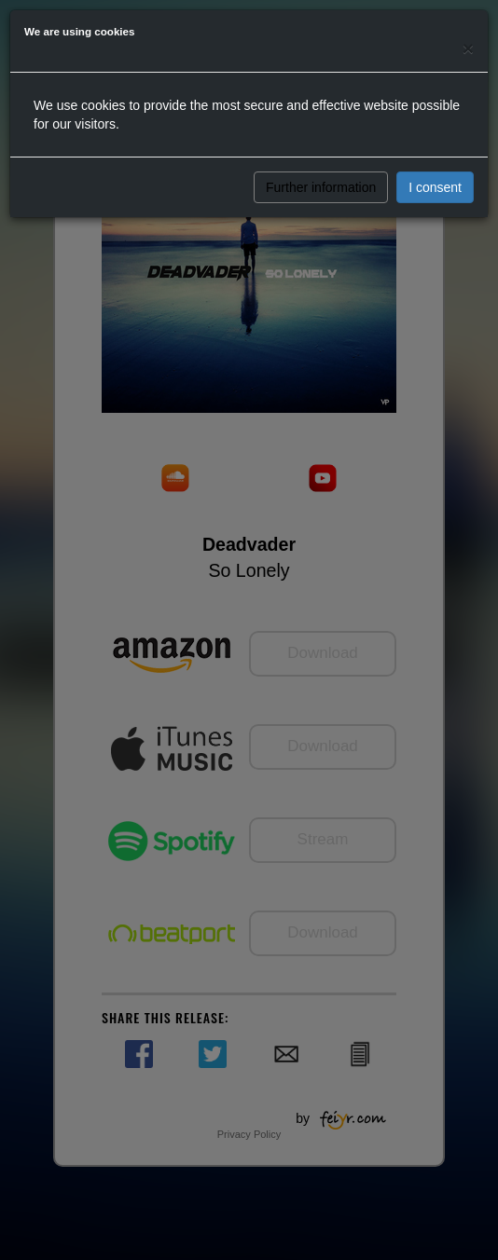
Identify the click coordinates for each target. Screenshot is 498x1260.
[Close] (468, 48)
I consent (435, 187)
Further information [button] (321, 187)
